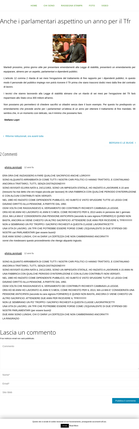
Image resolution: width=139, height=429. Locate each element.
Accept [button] (64, 426)
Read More (73, 426)
